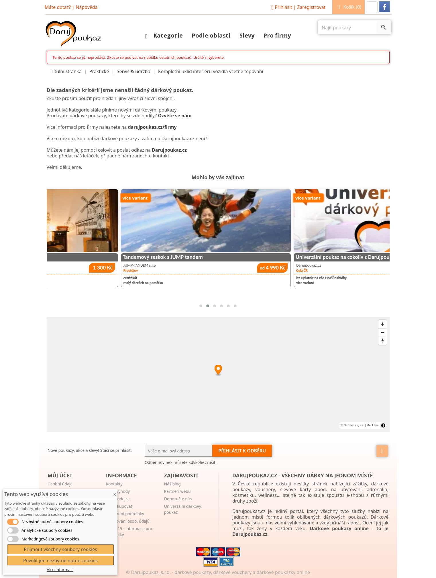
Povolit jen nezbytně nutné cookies (60, 560)
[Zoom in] (382, 324)
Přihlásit (297, 7)
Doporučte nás (178, 498)
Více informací (60, 569)
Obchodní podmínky (125, 513)
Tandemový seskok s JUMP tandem (253, 257)
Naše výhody (118, 491)
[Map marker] (218, 370)
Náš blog (172, 484)
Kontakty (114, 484)
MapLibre (373, 425)
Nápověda (86, 7)
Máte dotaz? (58, 7)
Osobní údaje (60, 484)
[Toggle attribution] (383, 425)
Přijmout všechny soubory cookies (60, 549)
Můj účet (60, 475)
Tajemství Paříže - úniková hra (74, 257)
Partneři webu (177, 491)
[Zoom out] (382, 332)
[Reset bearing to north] (382, 341)
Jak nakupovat (119, 506)
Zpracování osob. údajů (128, 521)
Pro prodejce (117, 498)
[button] (372, 7)
